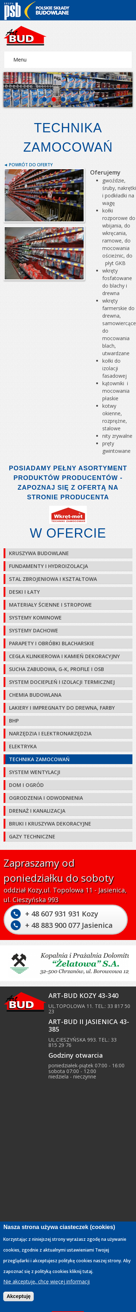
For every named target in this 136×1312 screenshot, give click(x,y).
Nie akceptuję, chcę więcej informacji (46, 1282)
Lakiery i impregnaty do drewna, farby (62, 707)
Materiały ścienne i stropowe (50, 604)
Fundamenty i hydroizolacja (48, 566)
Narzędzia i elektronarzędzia (50, 733)
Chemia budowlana (35, 694)
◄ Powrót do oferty (28, 165)
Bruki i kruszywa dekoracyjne (50, 823)
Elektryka (23, 746)
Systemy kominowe (35, 617)
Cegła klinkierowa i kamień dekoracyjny (64, 656)
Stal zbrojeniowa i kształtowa (53, 579)
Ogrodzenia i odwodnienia (46, 797)
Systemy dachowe (33, 630)
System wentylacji (34, 772)
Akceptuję (18, 1296)
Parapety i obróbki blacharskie (51, 643)
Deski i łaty (24, 591)
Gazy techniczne (32, 836)
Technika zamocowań (39, 759)
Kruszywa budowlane (39, 553)
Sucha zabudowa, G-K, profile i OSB (56, 669)
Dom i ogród (26, 785)
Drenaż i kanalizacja (37, 810)
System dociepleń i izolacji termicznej (62, 682)
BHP (14, 720)
